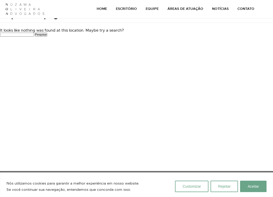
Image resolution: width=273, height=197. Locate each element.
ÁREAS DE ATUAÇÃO (185, 8)
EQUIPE (152, 8)
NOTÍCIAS (220, 8)
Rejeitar (224, 186)
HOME (102, 8)
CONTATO (245, 8)
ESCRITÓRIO (126, 8)
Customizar (192, 186)
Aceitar (253, 186)
